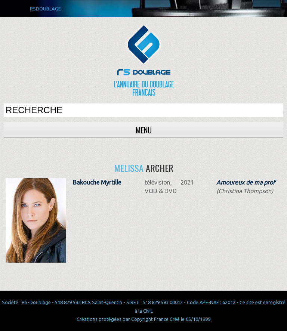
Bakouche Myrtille (97, 182)
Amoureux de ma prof (245, 182)
